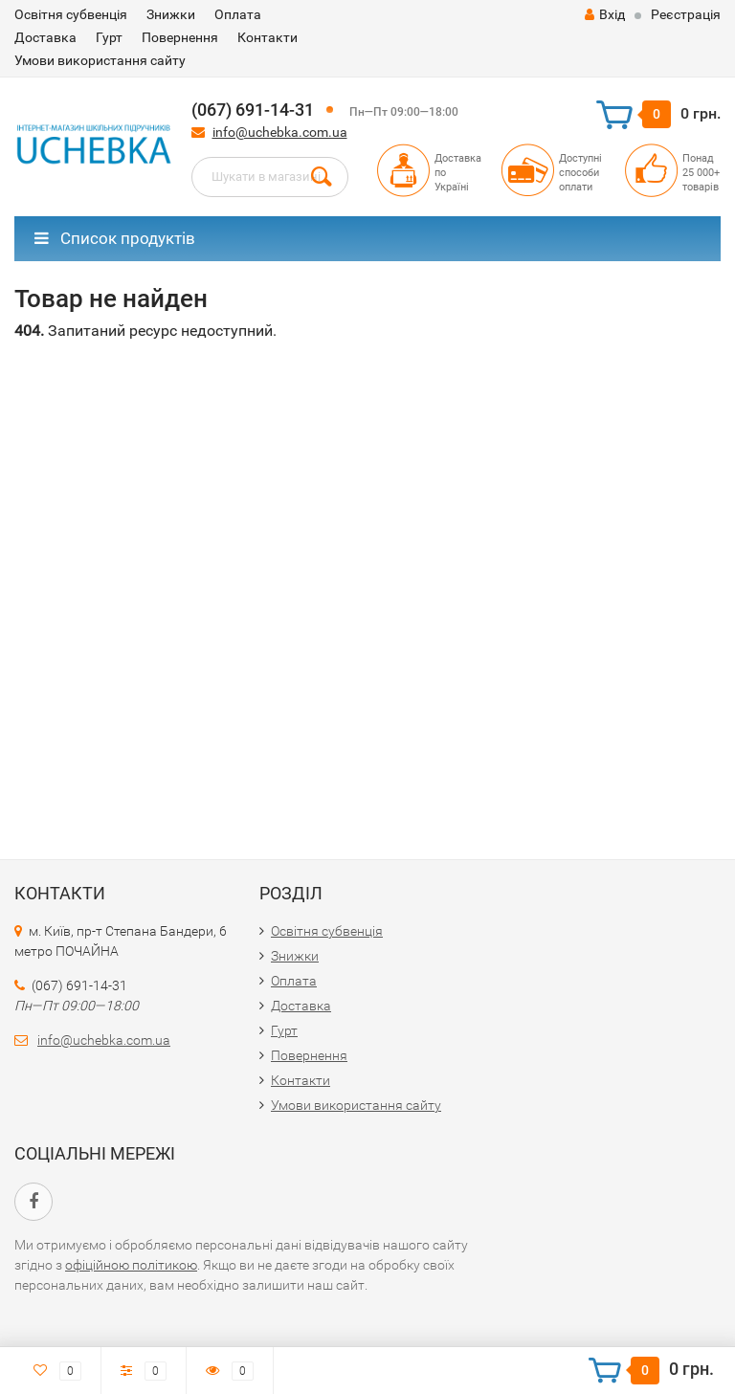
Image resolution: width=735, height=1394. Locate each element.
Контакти (267, 37)
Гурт (109, 37)
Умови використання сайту (100, 60)
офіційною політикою (131, 1264)
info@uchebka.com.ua (279, 132)
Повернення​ (180, 37)
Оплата (237, 14)
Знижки (170, 14)
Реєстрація (686, 14)
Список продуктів (114, 238)
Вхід (605, 14)
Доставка (45, 37)
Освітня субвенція (70, 14)
